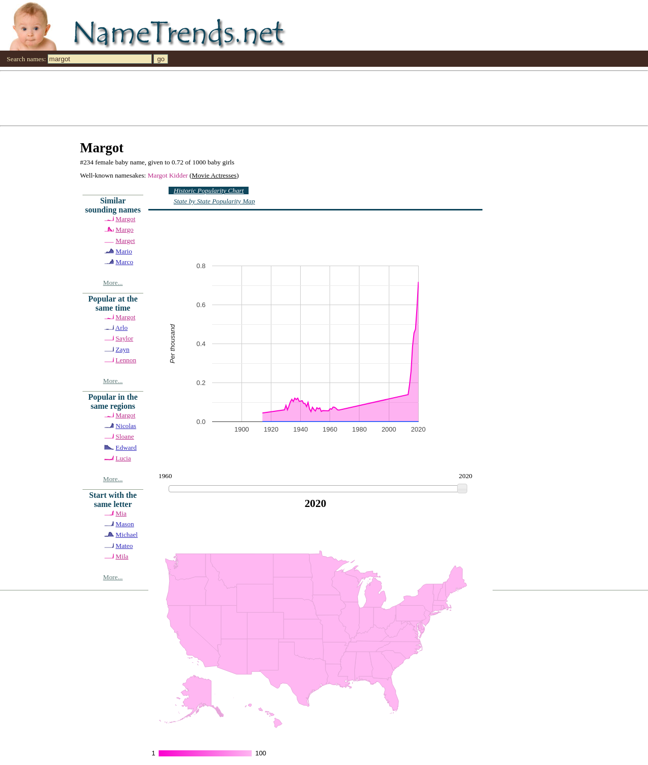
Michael (126, 534)
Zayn (122, 349)
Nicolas (125, 426)
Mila (121, 556)
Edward (125, 447)
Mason (124, 524)
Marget (125, 240)
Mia (120, 513)
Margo (124, 229)
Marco (124, 262)
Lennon (125, 360)
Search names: (26, 59)
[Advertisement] (304, 97)
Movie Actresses (214, 175)
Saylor (124, 338)
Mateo (124, 545)
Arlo (121, 327)
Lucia (123, 458)
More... (113, 282)
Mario (123, 251)
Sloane (124, 436)
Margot (125, 219)
